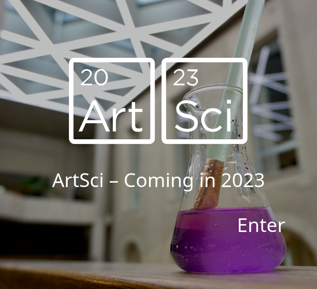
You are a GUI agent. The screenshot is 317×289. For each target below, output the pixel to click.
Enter (261, 225)
